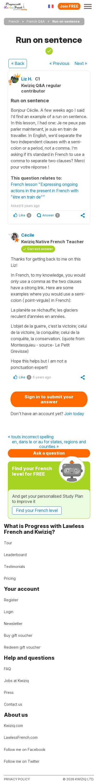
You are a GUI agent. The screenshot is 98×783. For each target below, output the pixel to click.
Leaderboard (15, 554)
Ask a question (49, 453)
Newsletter (13, 623)
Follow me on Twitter (21, 761)
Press (9, 692)
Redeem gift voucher (22, 647)
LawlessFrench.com (21, 737)
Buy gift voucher (18, 635)
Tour (8, 543)
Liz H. (26, 79)
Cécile (27, 235)
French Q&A (36, 21)
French (14, 21)
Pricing (10, 578)
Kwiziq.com (13, 725)
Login (8, 611)
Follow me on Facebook (24, 749)
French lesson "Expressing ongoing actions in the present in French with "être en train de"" (44, 191)
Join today (74, 413)
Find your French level (37, 510)
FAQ (7, 669)
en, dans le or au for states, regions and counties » (49, 444)
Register (11, 600)
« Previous (59, 63)
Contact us (13, 704)
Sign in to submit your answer (49, 399)
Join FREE (69, 6)
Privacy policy (17, 779)
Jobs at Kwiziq (16, 680)
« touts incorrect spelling (31, 437)
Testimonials (14, 566)
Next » (80, 63)
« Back (17, 63)
